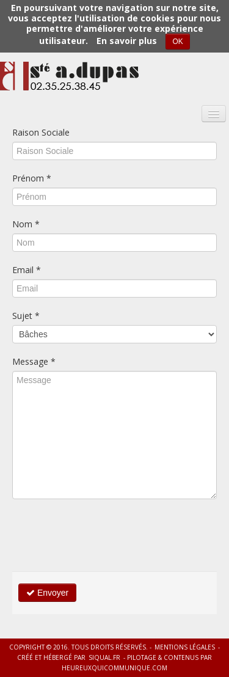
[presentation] (105, 535)
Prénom (31, 178)
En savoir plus (126, 40)
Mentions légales (184, 647)
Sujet (26, 315)
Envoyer (47, 593)
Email (26, 270)
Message (34, 361)
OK (177, 41)
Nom (26, 224)
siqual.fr (104, 657)
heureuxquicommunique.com (114, 668)
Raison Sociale (41, 132)
